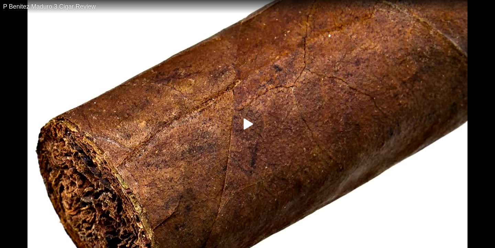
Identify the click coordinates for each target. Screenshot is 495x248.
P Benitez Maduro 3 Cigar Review (49, 6)
